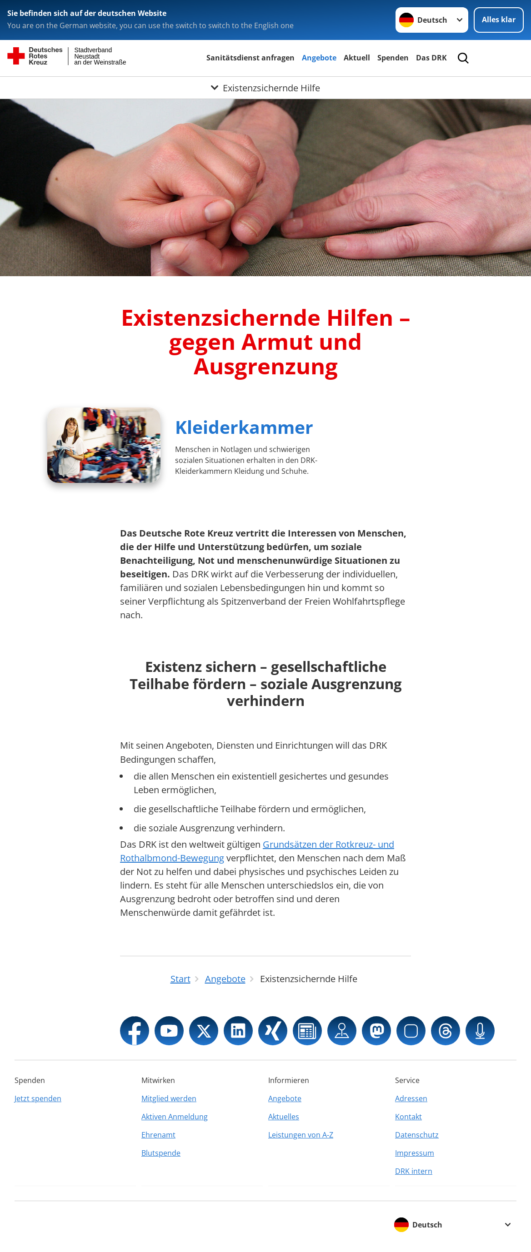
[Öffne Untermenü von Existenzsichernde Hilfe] (265, 88)
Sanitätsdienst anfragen (250, 58)
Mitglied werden (168, 1098)
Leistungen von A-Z (300, 1135)
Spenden (393, 58)
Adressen (411, 1098)
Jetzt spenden (38, 1098)
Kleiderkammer (244, 427)
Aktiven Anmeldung (174, 1117)
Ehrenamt (158, 1135)
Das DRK (431, 58)
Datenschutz (417, 1135)
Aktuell (357, 58)
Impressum (414, 1153)
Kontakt (408, 1117)
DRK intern (413, 1171)
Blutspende (160, 1153)
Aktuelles (283, 1117)
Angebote (319, 58)
